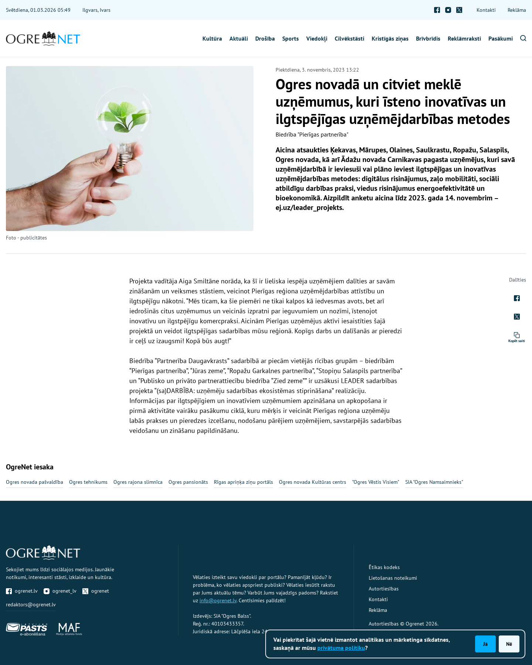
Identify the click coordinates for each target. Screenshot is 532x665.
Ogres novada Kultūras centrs (312, 482)
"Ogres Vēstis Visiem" (375, 482)
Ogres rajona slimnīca (138, 482)
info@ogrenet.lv (218, 600)
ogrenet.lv (22, 591)
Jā (485, 644)
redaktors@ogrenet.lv (31, 604)
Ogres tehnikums (88, 482)
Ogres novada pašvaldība (34, 482)
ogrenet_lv (60, 591)
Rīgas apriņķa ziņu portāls (243, 482)
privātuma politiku (341, 647)
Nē (509, 644)
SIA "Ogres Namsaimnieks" (434, 482)
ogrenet (95, 591)
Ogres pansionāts (188, 482)
